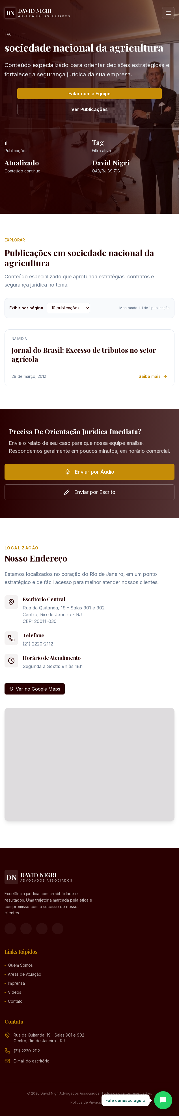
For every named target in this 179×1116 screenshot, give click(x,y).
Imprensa (15, 983)
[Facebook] (10, 928)
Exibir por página (26, 307)
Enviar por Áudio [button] (89, 472)
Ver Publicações (89, 109)
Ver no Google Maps (34, 689)
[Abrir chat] (163, 1100)
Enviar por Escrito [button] (89, 492)
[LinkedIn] (57, 928)
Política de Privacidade (89, 1102)
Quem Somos (19, 965)
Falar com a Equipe (89, 93)
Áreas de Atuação (23, 974)
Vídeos (13, 992)
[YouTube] (42, 928)
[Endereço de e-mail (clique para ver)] (31, 1061)
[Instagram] (26, 928)
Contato (14, 1001)
